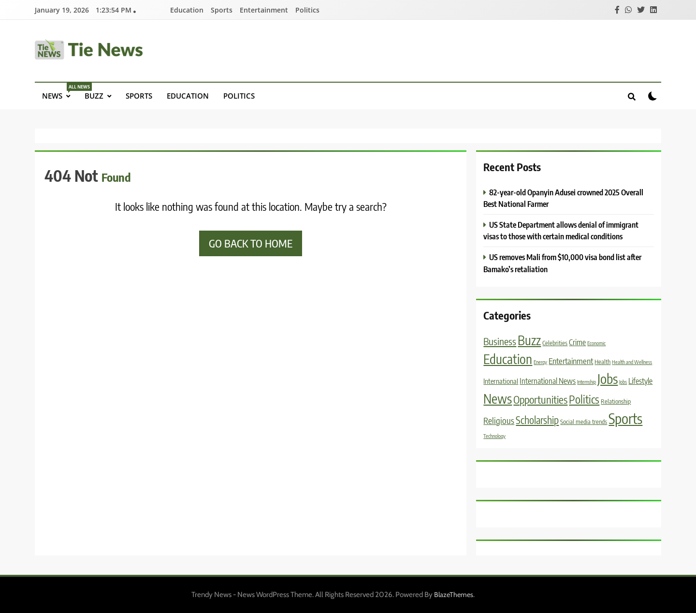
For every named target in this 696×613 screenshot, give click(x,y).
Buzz (94, 96)
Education (186, 10)
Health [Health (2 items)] (602, 361)
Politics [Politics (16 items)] (584, 399)
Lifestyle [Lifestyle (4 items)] (640, 380)
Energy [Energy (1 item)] (540, 362)
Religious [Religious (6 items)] (498, 420)
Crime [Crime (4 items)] (577, 342)
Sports (221, 10)
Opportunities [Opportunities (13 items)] (540, 399)
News (59, 92)
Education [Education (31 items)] (507, 359)
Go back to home (250, 243)
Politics (307, 10)
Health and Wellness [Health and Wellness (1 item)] (632, 362)
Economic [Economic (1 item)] (596, 343)
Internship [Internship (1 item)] (586, 382)
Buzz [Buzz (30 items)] (529, 340)
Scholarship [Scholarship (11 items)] (537, 420)
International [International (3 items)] (500, 381)
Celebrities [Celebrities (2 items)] (554, 343)
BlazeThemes (453, 594)
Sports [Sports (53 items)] (625, 418)
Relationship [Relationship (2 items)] (616, 401)
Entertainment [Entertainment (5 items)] (571, 361)
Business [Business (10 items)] (499, 341)
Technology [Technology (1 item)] (494, 436)
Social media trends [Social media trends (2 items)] (583, 421)
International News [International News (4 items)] (548, 380)
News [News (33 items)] (497, 398)
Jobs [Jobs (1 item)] (623, 382)
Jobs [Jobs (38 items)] (607, 378)
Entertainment (264, 10)
